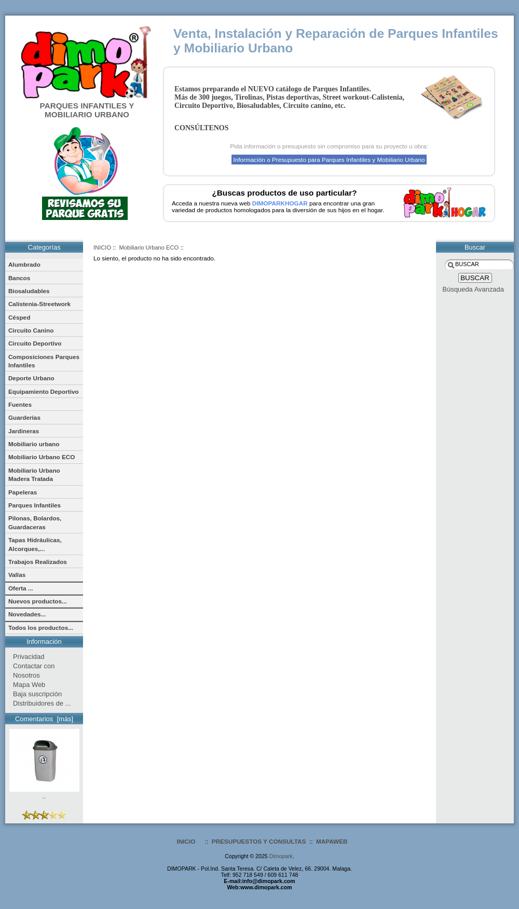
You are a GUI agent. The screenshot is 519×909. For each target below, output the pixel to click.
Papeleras (22, 492)
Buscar (475, 247)
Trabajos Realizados (37, 561)
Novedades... (27, 614)
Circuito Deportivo (35, 343)
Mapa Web (29, 684)
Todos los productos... (40, 627)
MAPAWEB (332, 841)
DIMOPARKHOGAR (280, 203)
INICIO (102, 247)
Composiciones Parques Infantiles (43, 360)
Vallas (16, 574)
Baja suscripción (37, 694)
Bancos (19, 277)
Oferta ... (20, 588)
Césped (19, 317)
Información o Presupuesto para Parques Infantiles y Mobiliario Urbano (329, 159)
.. (44, 793)
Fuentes (20, 404)
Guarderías (24, 417)
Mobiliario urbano (34, 443)
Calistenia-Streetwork (39, 303)
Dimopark (281, 856)
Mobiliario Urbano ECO (149, 247)
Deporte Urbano (31, 378)
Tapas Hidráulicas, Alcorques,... (35, 544)
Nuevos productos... (37, 601)
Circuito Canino (30, 330)
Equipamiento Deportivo (43, 391)
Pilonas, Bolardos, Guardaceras (35, 522)
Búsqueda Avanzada (473, 289)
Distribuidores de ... (42, 703)
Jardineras (23, 431)
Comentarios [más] (44, 719)
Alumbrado (24, 264)
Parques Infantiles (34, 505)
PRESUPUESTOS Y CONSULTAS (259, 841)
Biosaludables (29, 290)
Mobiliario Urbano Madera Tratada (34, 474)
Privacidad (28, 656)
